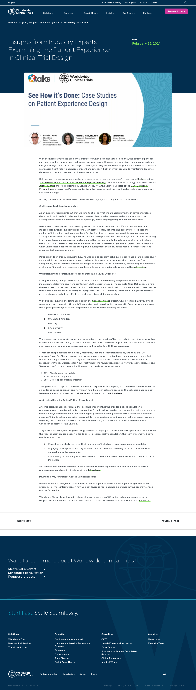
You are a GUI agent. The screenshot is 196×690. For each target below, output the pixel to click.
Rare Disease (61, 658)
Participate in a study (111, 3)
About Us (153, 634)
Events (154, 3)
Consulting (107, 634)
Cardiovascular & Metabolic (69, 639)
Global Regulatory (111, 658)
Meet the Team (156, 643)
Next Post (24, 521)
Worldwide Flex (16, 639)
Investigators (130, 3)
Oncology (60, 650)
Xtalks (141, 179)
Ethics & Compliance (154, 685)
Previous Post (169, 521)
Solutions (49, 13)
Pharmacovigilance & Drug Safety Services (119, 652)
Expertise (69, 13)
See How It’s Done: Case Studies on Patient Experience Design (73, 182)
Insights (110, 13)
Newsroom (154, 639)
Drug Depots (108, 647)
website (84, 393)
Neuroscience (62, 654)
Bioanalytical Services (19, 643)
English (12, 3)
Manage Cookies (177, 685)
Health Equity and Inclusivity (116, 643)
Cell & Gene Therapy (66, 662)
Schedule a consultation (25, 573)
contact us (144, 500)
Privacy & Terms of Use (128, 685)
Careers (143, 3)
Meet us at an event (22, 569)
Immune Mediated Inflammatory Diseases (72, 644)
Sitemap (108, 685)
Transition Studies (17, 647)
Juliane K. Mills (47, 186)
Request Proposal (176, 11)
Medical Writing (109, 662)
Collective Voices (101, 301)
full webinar (140, 267)
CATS (104, 639)
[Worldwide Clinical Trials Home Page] (20, 11)
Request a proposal (22, 576)
